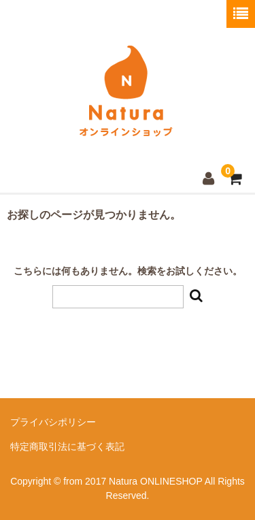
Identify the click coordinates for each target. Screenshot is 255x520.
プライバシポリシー (53, 422)
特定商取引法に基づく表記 (67, 446)
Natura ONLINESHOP (125, 136)
